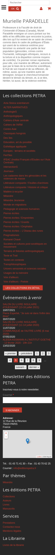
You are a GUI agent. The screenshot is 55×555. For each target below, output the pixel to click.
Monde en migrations (14, 204)
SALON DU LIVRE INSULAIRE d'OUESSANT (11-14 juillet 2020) (21, 323)
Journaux (8, 171)
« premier (10, 353)
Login (40, 9)
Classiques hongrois (14, 133)
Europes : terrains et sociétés (19, 150)
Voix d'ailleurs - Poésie (15, 281)
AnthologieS (10, 111)
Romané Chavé (12, 239)
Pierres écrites (11, 213)
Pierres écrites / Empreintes (18, 217)
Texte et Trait (10, 255)
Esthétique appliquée (14, 146)
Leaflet (39, 457)
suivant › (20, 367)
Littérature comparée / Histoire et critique (25, 187)
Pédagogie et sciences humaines (21, 209)
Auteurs (7, 500)
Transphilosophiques (14, 264)
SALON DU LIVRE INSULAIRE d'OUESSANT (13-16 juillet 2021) (21, 306)
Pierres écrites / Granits (16, 222)
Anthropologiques (13, 116)
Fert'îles (7, 155)
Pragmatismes (11, 235)
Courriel (8, 395)
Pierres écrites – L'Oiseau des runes (23, 230)
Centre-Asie (9, 129)
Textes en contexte (13, 260)
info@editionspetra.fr (24, 468)
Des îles (7, 137)
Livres (6, 504)
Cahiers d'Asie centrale (16, 120)
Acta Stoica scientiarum (16, 103)
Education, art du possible (17, 142)
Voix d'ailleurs (10, 277)
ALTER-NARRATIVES (15, 107)
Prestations (9, 522)
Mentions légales (12, 531)
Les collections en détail (23, 288)
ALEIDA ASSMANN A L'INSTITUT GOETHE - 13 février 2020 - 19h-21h (27, 341)
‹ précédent (26, 353)
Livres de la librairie (13, 545)
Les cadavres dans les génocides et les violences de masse (24, 177)
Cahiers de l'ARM (12, 124)
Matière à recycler (13, 191)
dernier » (34, 367)
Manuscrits (9, 508)
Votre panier (48, 9)
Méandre (8, 196)
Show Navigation (3, 4)
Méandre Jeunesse (13, 200)
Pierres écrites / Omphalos (17, 226)
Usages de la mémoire (15, 273)
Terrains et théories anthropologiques (23, 251)
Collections (9, 496)
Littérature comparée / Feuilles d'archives (25, 183)
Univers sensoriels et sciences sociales (24, 268)
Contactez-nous (11, 526)
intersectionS (10, 166)
